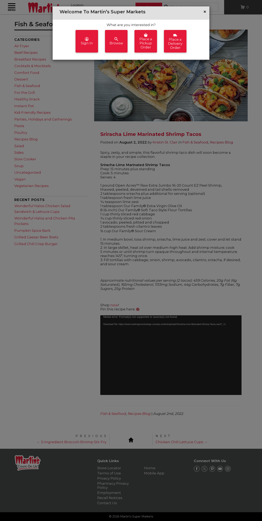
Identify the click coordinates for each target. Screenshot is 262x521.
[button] (204, 11)
